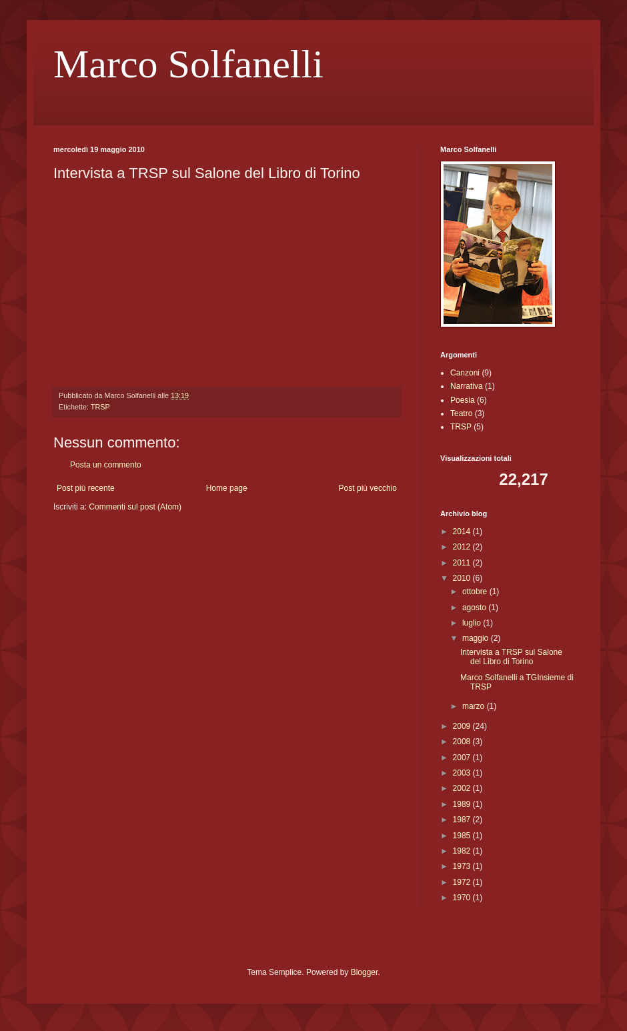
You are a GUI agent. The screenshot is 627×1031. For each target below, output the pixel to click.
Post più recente (86, 488)
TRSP (100, 407)
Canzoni (465, 372)
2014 (463, 531)
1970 (463, 897)
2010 (463, 578)
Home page (226, 488)
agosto (475, 607)
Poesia (462, 400)
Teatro (461, 413)
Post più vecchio (368, 488)
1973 (463, 866)
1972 (463, 882)
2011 (463, 563)
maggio (476, 638)
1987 (463, 819)
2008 (463, 741)
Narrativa (466, 386)
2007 (463, 757)
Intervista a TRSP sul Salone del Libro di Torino (511, 657)
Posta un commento (105, 464)
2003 (463, 773)
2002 (463, 788)
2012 (463, 547)
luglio (472, 623)
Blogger (364, 972)
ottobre (476, 591)
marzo (474, 706)
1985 (463, 835)
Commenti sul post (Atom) (135, 506)
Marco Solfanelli (188, 64)
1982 (463, 851)
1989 (463, 804)
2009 (463, 726)
